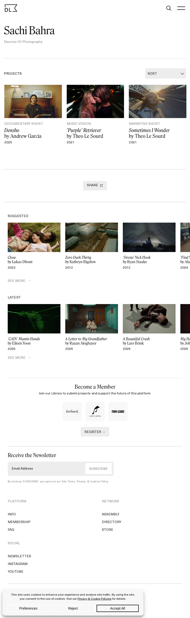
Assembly (110, 514)
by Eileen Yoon (34, 341)
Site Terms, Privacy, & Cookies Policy (85, 481)
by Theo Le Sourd (95, 133)
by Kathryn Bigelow (91, 259)
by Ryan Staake (149, 259)
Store (107, 530)
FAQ (11, 530)
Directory (111, 522)
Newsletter (19, 556)
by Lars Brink (149, 341)
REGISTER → (95, 432)
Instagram (17, 564)
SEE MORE (16, 281)
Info (12, 514)
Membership (19, 522)
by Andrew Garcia (33, 133)
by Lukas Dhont (34, 259)
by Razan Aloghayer (91, 341)
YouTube (15, 572)
